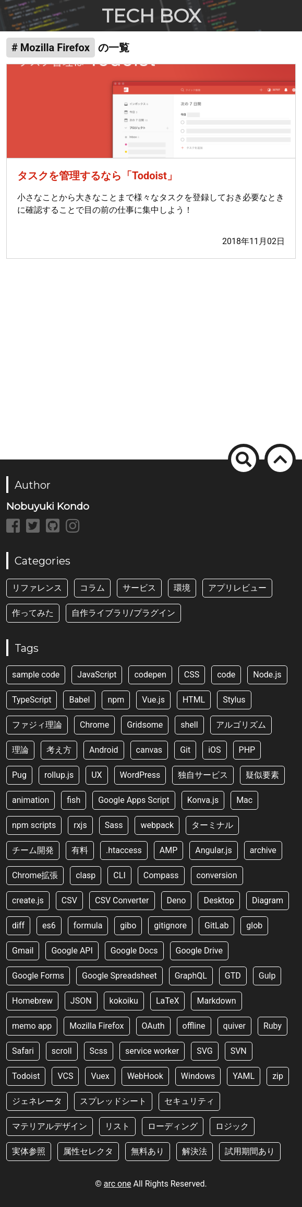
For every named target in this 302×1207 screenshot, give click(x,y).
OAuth (153, 1026)
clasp (85, 875)
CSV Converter (122, 900)
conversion (217, 875)
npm (115, 700)
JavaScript (96, 675)
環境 (182, 588)
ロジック (232, 1126)
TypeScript (31, 700)
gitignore (170, 925)
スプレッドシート (113, 1101)
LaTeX (167, 1001)
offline (194, 1026)
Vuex (100, 1076)
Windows (198, 1076)
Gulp (267, 976)
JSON (81, 1001)
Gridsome (145, 725)
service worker (152, 1051)
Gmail (22, 951)
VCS (65, 1076)
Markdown (216, 1001)
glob (254, 925)
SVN (239, 1051)
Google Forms (38, 976)
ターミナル (212, 825)
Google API (71, 951)
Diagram (267, 900)
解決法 (194, 1151)
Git (185, 750)
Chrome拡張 (35, 875)
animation (30, 800)
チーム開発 (33, 850)
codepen (150, 675)
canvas (149, 750)
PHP (247, 750)
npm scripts (34, 825)
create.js (28, 900)
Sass (114, 825)
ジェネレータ (37, 1101)
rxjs (80, 825)
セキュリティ (189, 1101)
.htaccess (124, 850)
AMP (169, 850)
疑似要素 (262, 775)
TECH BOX (151, 15)
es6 (49, 925)
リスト (117, 1126)
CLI (119, 875)
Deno (176, 900)
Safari (23, 1051)
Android (103, 750)
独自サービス (203, 775)
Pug (19, 775)
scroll (62, 1051)
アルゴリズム (241, 725)
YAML (244, 1076)
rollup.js (59, 775)
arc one (117, 1184)
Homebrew (32, 1001)
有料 (79, 850)
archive (263, 850)
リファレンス (37, 588)
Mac (244, 800)
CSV (69, 900)
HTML (194, 700)
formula (88, 925)
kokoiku (124, 1001)
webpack (157, 825)
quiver (234, 1026)
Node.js (267, 675)
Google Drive (199, 951)
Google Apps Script (134, 800)
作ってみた (33, 613)
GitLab (216, 925)
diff (18, 925)
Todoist (26, 1076)
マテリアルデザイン (49, 1126)
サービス (139, 588)
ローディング (173, 1126)
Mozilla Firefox (96, 1026)
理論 (20, 750)
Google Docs (134, 951)
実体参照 (28, 1151)
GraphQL (191, 976)
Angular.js (213, 850)
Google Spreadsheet (119, 976)
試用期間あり (250, 1151)
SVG (204, 1051)
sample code (35, 675)
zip (277, 1076)
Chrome (94, 725)
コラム (92, 588)
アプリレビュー (237, 588)
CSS (191, 675)
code (226, 675)
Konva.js (203, 800)
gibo (128, 925)
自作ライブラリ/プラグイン (123, 613)
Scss (98, 1051)
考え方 (58, 750)
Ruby (272, 1026)
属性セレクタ (88, 1151)
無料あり (147, 1151)
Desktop (218, 900)
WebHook (145, 1076)
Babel (79, 700)
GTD (233, 976)
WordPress (140, 775)
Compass (161, 875)
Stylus (234, 700)
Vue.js (153, 700)
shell (189, 725)
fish (73, 800)
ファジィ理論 (37, 725)
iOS (214, 750)
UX (96, 775)
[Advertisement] (151, 353)
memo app (32, 1026)
